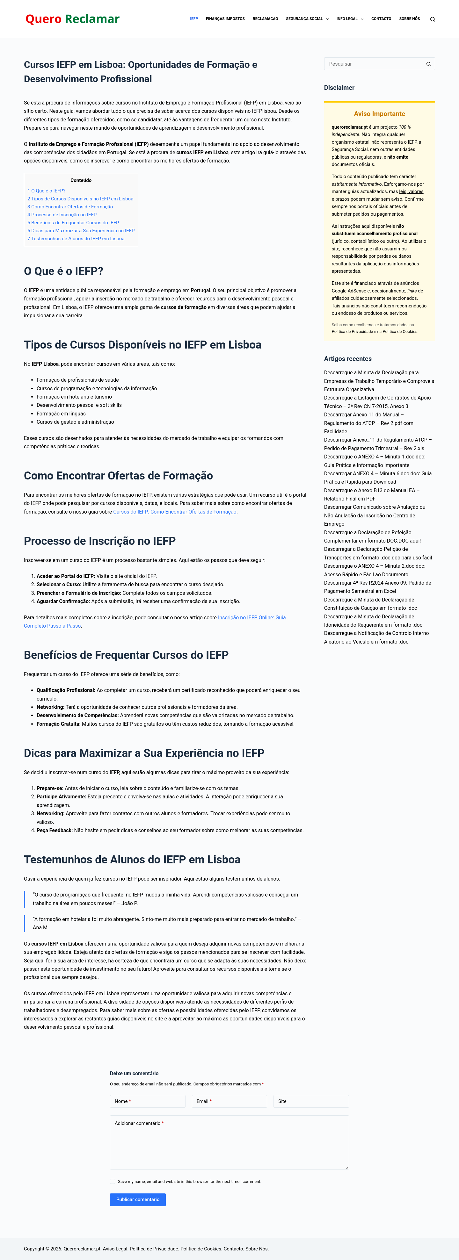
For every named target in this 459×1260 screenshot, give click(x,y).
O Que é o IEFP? (46, 191)
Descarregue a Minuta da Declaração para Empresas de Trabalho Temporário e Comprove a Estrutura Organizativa (379, 381)
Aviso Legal (115, 1249)
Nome (123, 1101)
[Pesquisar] (432, 19)
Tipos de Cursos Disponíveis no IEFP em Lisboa (80, 199)
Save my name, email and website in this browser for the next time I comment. (189, 1181)
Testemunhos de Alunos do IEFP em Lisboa (76, 238)
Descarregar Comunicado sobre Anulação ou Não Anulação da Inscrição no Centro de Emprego (375, 515)
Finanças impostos (225, 19)
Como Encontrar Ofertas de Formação (70, 207)
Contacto (381, 19)
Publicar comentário (137, 1199)
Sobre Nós (409, 19)
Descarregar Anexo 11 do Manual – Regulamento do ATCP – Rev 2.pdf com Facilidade (368, 423)
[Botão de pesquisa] (428, 63)
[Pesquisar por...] (373, 63)
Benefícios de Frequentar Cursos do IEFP (73, 223)
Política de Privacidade (352, 331)
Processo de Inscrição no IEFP (62, 215)
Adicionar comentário (139, 1123)
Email (204, 1101)
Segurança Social (308, 19)
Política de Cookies (400, 331)
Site (282, 1101)
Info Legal (351, 19)
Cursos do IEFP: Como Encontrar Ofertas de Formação (174, 512)
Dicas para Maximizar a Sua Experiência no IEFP (81, 231)
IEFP (194, 19)
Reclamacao (265, 19)
